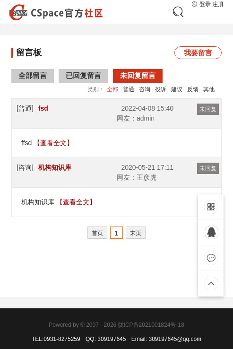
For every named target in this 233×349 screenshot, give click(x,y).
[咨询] (25, 167)
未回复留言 (137, 75)
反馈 (192, 89)
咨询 (144, 89)
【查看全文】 (53, 143)
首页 (97, 233)
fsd (43, 108)
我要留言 (198, 53)
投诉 (160, 89)
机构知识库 (54, 167)
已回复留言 (83, 75)
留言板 (29, 52)
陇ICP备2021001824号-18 (151, 325)
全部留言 (32, 75)
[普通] (25, 108)
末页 (135, 233)
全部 (112, 89)
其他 (209, 89)
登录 (201, 4)
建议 (176, 89)
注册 (218, 4)
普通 (128, 89)
